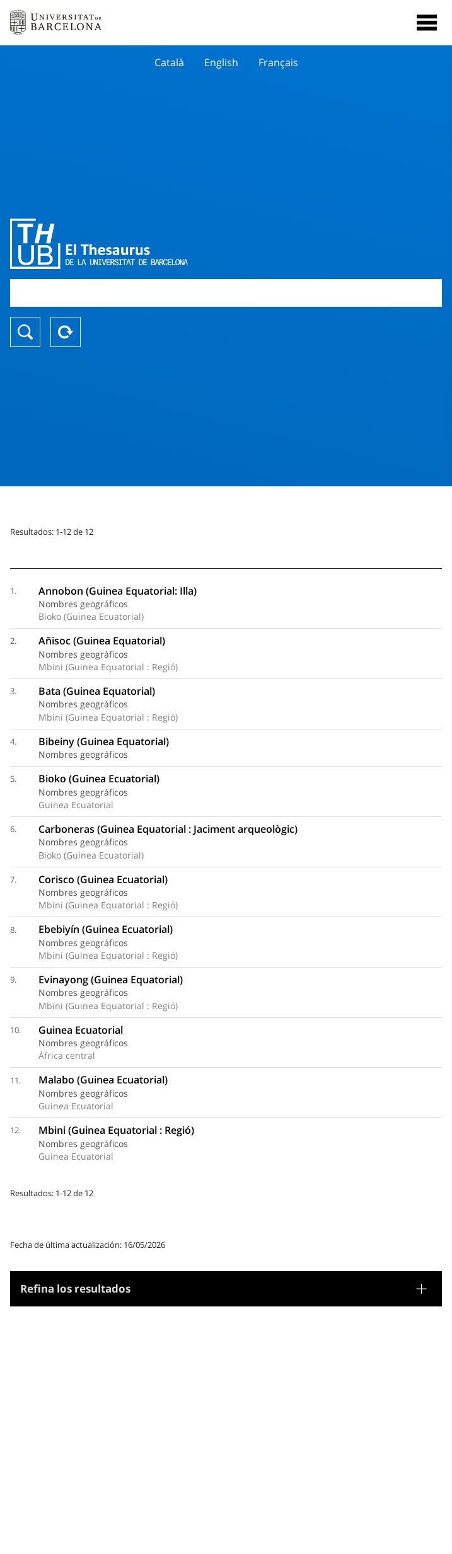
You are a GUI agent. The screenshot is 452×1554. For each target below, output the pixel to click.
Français (278, 62)
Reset (65, 332)
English (221, 62)
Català (169, 62)
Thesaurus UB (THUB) (161, 244)
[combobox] (226, 292)
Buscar (25, 332)
